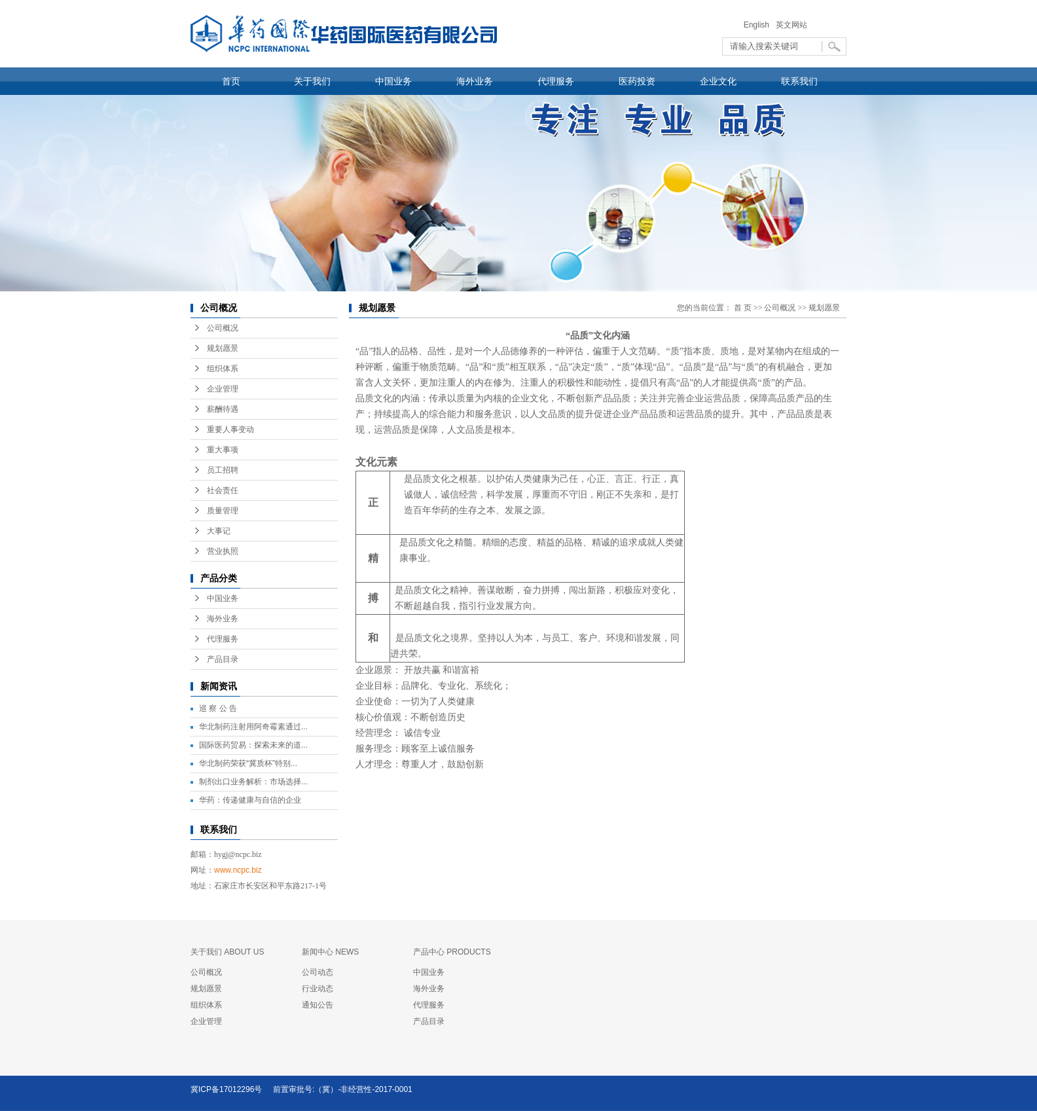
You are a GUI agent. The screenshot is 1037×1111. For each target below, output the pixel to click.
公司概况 (222, 328)
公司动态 (317, 972)
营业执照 (222, 551)
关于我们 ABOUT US (227, 951)
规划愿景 (222, 348)
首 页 (743, 307)
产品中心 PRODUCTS (452, 951)
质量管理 (222, 510)
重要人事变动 (230, 429)
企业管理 (222, 388)
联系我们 (799, 81)
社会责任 (222, 490)
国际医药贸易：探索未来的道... (253, 745)
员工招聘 (222, 470)
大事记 (218, 531)
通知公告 (317, 1005)
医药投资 (637, 81)
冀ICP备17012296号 (226, 1089)
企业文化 (718, 81)
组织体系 (222, 368)
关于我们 (312, 81)
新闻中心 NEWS (330, 951)
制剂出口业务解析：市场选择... (253, 781)
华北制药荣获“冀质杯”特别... (248, 763)
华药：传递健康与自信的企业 (250, 800)
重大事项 (222, 449)
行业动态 (317, 988)
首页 (231, 81)
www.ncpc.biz (238, 870)
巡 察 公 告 (218, 708)
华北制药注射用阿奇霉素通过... (253, 726)
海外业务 (474, 81)
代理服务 (555, 81)
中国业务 (393, 81)
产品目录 (222, 659)
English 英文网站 (775, 24)
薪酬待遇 (222, 409)
